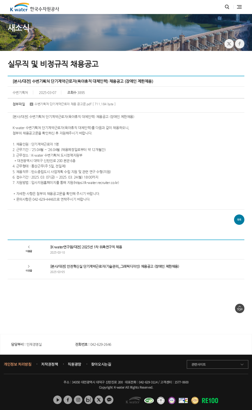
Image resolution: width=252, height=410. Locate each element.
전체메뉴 (239, 7)
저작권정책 (49, 364)
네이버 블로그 (88, 399)
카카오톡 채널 (109, 399)
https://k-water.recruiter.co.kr (96, 182)
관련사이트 (198, 364)
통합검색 (227, 7)
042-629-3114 (148, 382)
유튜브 (57, 399)
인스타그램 (78, 399)
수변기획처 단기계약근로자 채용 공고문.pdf (74, 104)
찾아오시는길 (101, 364)
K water (34, 7)
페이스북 (67, 399)
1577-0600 (181, 382)
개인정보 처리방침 (17, 364)
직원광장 (74, 364)
